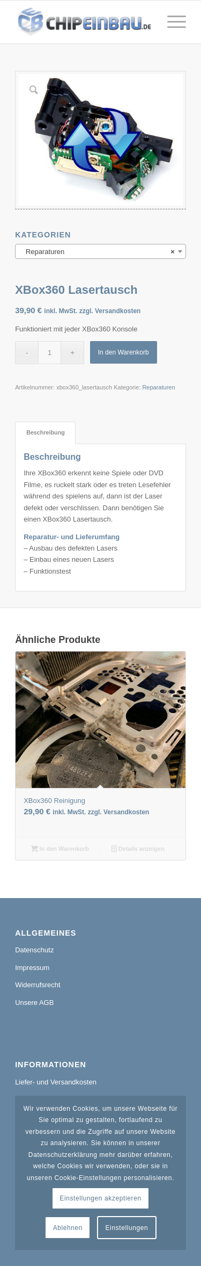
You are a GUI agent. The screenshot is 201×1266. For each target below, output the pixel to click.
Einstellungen (127, 1228)
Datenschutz (34, 950)
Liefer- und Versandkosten (55, 1082)
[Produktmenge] (49, 352)
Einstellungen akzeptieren (100, 1198)
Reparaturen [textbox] (97, 251)
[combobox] (100, 251)
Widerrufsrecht (38, 985)
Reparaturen (158, 387)
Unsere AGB (34, 1003)
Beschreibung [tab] (45, 432)
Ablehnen (68, 1228)
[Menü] (171, 22)
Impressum (32, 968)
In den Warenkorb (123, 352)
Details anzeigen (138, 848)
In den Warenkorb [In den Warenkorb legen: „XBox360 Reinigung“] (60, 848)
